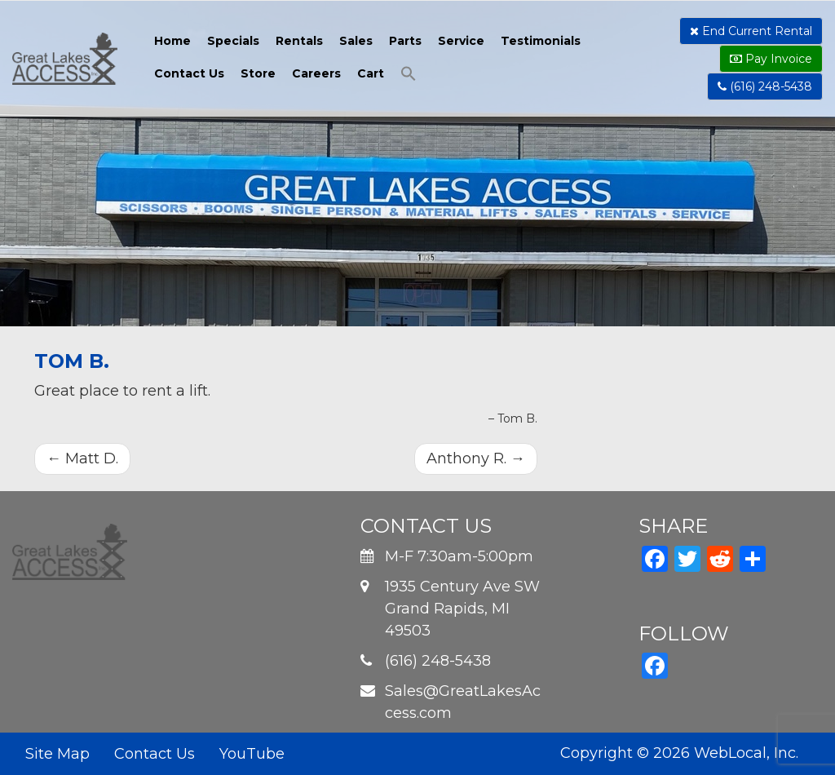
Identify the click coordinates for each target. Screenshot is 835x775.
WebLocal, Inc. (746, 753)
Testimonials (541, 40)
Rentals (299, 40)
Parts (405, 40)
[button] (408, 75)
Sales (356, 40)
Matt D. (82, 458)
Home (172, 40)
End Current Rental (751, 31)
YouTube (252, 754)
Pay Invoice (771, 58)
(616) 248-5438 (765, 86)
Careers (316, 73)
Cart (370, 73)
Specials (233, 40)
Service (461, 40)
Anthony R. (475, 458)
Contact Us (189, 73)
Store (258, 73)
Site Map (57, 754)
